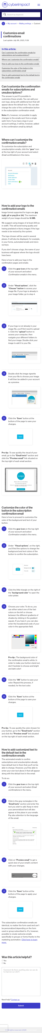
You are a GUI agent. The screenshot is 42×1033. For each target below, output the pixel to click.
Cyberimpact (32, 1030)
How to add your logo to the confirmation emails (20, 64)
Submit (21, 1006)
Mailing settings (25, 23)
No (4, 963)
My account (12, 23)
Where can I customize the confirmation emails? (20, 59)
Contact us (15, 1000)
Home (3, 23)
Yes (4, 961)
